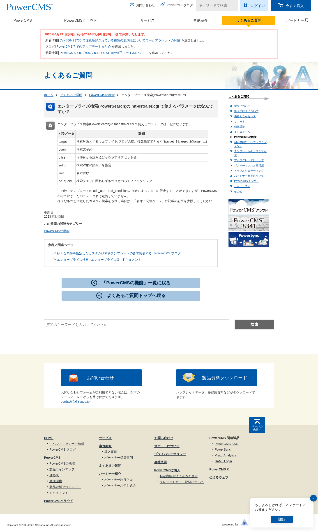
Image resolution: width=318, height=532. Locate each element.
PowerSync (223, 449)
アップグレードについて (249, 160)
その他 (238, 191)
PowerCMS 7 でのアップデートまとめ (84, 46)
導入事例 (110, 452)
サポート (239, 121)
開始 (282, 519)
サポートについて (167, 446)
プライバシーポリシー (170, 454)
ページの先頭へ (257, 428)
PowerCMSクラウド (80, 20)
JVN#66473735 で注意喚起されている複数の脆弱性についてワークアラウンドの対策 (120, 40)
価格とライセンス (245, 116)
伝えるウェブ (218, 477)
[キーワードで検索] (214, 5)
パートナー (292, 20)
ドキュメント (58, 493)
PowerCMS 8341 (227, 444)
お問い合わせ (145, 5)
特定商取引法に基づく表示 (179, 476)
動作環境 (239, 126)
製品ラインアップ (62, 469)
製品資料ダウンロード (224, 377)
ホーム (48, 95)
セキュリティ (242, 186)
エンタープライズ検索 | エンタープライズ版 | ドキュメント (99, 259)
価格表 (54, 475)
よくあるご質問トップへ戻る (136, 295)
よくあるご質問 (248, 20)
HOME (48, 438)
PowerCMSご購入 (167, 470)
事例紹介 (200, 20)
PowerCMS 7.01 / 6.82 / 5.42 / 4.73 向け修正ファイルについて (104, 53)
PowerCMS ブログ (179, 5)
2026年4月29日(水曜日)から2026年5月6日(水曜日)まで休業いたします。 (95, 34)
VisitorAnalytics (225, 455)
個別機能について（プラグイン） (250, 144)
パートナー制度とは (118, 479)
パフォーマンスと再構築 (249, 165)
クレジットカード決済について (182, 482)
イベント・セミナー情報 (66, 444)
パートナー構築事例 (118, 457)
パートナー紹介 (110, 474)
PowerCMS (23, 20)
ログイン (257, 6)
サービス (147, 20)
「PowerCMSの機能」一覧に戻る (136, 282)
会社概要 (160, 462)
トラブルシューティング (249, 170)
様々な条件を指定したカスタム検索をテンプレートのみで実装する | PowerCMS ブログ (119, 253)
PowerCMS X (219, 469)
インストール (242, 132)
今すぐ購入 (295, 6)
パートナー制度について (249, 175)
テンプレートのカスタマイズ (250, 153)
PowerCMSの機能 (102, 95)
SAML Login (223, 461)
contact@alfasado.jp (75, 401)
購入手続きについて (246, 111)
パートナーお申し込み (120, 485)
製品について (242, 106)
